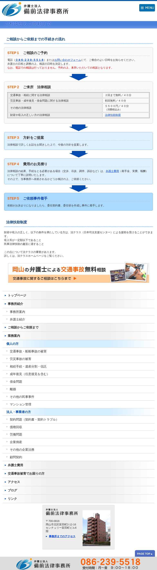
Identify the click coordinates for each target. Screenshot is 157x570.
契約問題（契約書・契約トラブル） (34, 419)
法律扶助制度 (113, 114)
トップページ (17, 295)
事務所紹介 (15, 303)
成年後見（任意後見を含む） (30, 374)
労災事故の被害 (20, 359)
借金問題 (16, 381)
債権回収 (16, 427)
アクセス (14, 482)
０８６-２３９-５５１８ (29, 59)
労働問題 (16, 434)
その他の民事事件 (22, 396)
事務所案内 (17, 311)
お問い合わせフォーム (67, 59)
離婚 (13, 389)
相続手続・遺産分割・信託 (28, 366)
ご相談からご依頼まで (23, 327)
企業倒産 (16, 442)
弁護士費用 (112, 171)
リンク (12, 498)
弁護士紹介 (17, 319)
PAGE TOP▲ (145, 553)
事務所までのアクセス (62, 536)
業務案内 (14, 335)
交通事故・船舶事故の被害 (28, 351)
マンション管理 (20, 404)
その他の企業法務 (22, 449)
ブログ (12, 490)
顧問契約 (16, 457)
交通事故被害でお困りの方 (26, 473)
